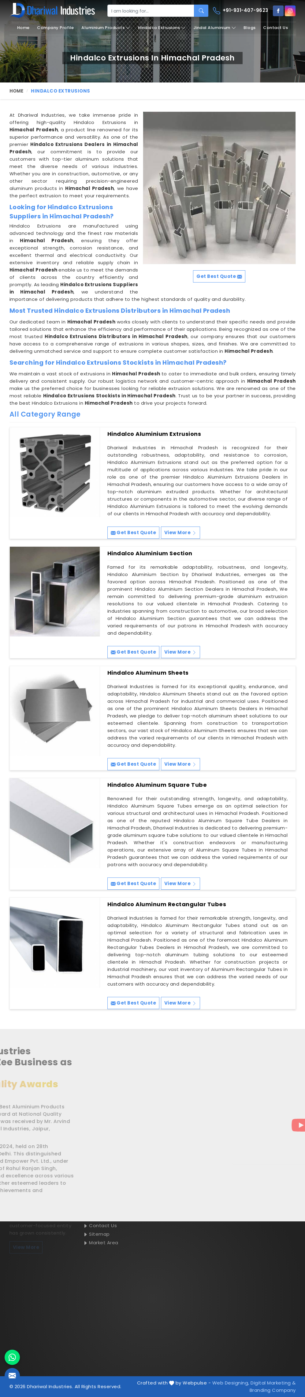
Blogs (250, 28)
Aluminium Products (105, 28)
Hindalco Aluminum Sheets (148, 673)
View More (180, 532)
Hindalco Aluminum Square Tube (157, 785)
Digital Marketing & (273, 1383)
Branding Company (273, 1390)
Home (23, 28)
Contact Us (275, 28)
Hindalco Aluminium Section (149, 553)
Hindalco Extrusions (162, 28)
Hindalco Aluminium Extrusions (154, 434)
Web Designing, (230, 1383)
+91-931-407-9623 (240, 10)
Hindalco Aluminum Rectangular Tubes (166, 904)
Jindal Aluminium (214, 28)
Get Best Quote (133, 532)
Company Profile (55, 28)
